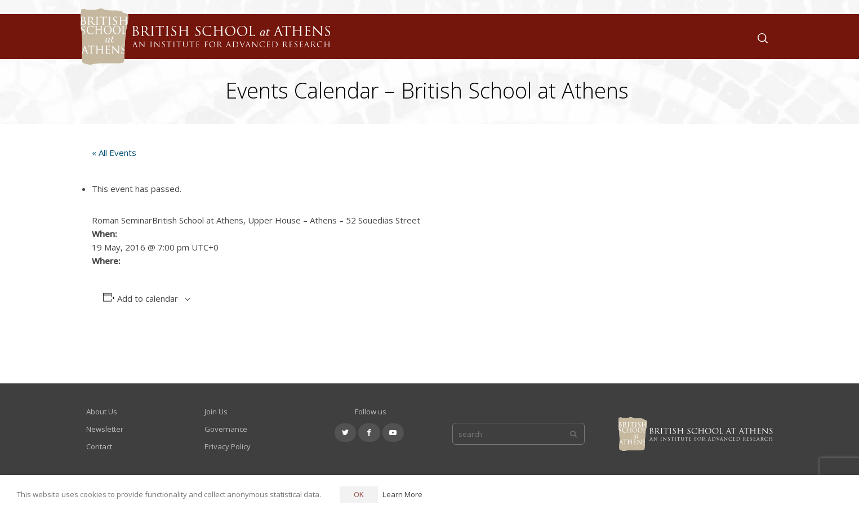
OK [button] (359, 494)
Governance (225, 429)
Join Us (216, 411)
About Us (101, 411)
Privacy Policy (227, 446)
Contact (99, 446)
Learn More (402, 494)
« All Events (114, 152)
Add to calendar (147, 298)
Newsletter (104, 429)
